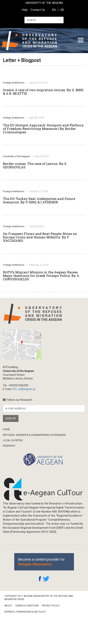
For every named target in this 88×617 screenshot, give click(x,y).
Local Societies (13, 440)
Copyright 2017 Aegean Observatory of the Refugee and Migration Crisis (38, 598)
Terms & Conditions (27, 605)
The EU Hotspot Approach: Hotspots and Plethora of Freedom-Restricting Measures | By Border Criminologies (43, 129)
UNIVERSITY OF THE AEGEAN (44, 3)
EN (54, 10)
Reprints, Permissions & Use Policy (25, 611)
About (8, 605)
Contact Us (38, 10)
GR (62, 10)
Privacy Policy (51, 605)
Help (25, 10)
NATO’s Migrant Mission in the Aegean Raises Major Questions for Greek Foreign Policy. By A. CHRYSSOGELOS (41, 276)
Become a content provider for (41, 561)
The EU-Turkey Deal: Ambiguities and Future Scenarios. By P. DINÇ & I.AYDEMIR (39, 200)
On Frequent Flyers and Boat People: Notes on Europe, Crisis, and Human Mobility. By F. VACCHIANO (40, 237)
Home (6, 429)
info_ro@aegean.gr (23, 389)
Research (9, 445)
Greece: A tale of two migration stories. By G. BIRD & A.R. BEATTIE (43, 91)
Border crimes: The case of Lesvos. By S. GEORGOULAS (35, 165)
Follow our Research (19, 400)
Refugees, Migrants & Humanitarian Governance (34, 434)
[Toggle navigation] (80, 40)
